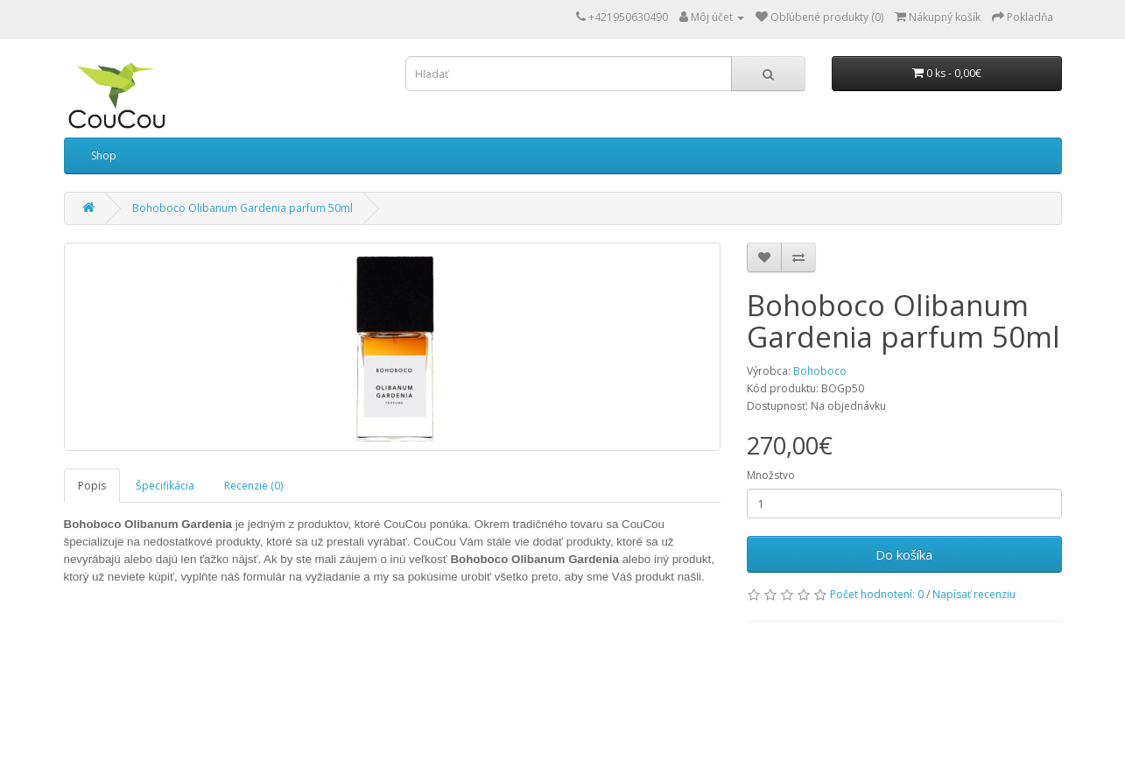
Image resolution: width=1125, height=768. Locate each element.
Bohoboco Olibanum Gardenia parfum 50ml (242, 208)
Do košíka (903, 554)
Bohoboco (820, 370)
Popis (92, 485)
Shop (103, 155)
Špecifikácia (165, 485)
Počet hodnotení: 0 (877, 594)
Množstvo (771, 475)
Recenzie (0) (253, 485)
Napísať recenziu (974, 594)
